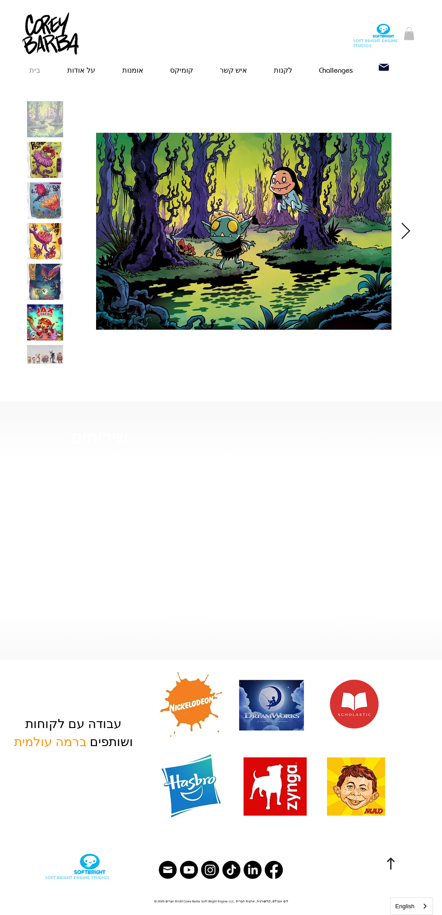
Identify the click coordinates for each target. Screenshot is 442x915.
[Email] (384, 67)
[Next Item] (406, 231)
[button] (409, 33)
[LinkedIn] (253, 870)
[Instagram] (210, 870)
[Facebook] (274, 870)
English (404, 906)
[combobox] (411, 906)
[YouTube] (189, 870)
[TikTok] (231, 870)
